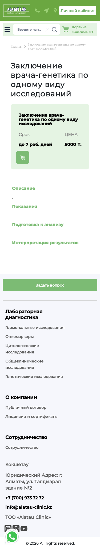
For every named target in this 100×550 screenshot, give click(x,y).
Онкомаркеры (19, 336)
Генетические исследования (34, 376)
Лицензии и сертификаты (31, 416)
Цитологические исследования (22, 349)
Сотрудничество (21, 447)
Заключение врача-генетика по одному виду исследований (57, 46)
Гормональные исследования (35, 327)
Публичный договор (25, 407)
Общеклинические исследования (24, 364)
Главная (16, 46)
